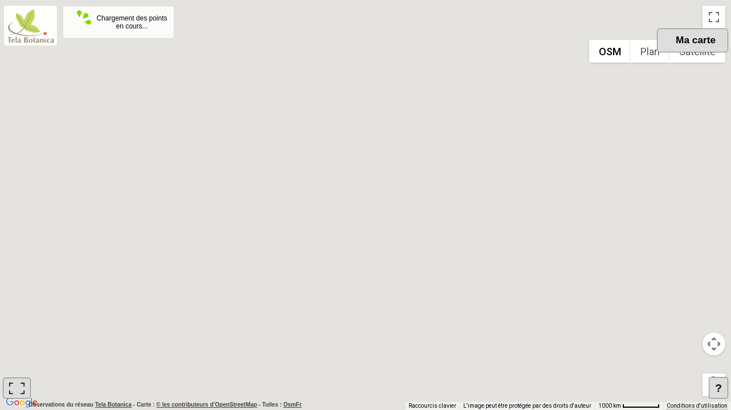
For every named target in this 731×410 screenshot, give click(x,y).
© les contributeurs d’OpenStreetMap (206, 404)
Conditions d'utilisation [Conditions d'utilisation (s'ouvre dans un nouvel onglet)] (697, 406)
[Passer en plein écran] (714, 17)
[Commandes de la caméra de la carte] (714, 344)
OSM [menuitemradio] (610, 52)
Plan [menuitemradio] (650, 52)
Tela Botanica (114, 404)
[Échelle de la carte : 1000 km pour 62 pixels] (629, 406)
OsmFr (292, 404)
